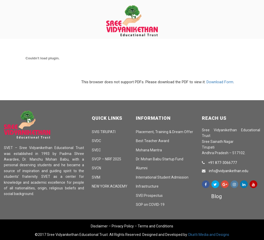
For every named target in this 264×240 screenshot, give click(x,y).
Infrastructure (147, 186)
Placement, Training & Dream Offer (164, 132)
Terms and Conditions (155, 226)
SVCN (96, 168)
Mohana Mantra (149, 150)
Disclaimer (99, 226)
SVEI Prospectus (149, 195)
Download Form (220, 82)
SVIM (96, 177)
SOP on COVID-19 (150, 204)
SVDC (96, 141)
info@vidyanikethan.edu (228, 171)
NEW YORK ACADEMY (109, 186)
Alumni (141, 168)
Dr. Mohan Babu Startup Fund (159, 159)
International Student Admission (162, 177)
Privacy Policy (123, 226)
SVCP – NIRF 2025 (106, 159)
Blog (216, 196)
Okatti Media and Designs (208, 235)
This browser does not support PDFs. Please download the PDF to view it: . (119, 82)
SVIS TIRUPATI (104, 132)
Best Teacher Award (152, 141)
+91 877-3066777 (222, 163)
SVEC (96, 150)
